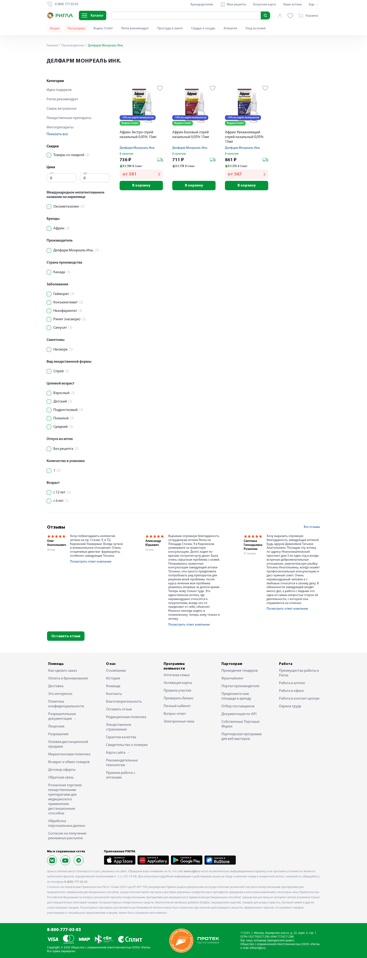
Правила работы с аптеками (120, 775)
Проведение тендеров (239, 671)
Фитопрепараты (60, 127)
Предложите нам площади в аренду (236, 696)
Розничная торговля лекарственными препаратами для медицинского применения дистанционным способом (65, 799)
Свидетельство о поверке (127, 745)
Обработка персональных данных (66, 823)
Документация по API (239, 714)
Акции (54, 28)
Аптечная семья (177, 675)
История (113, 678)
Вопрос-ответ (175, 714)
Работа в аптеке (292, 683)
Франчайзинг (232, 678)
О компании (116, 671)
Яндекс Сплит (103, 28)
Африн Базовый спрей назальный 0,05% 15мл (190, 134)
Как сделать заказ (62, 671)
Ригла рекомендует (135, 28)
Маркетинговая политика (69, 754)
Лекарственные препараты (69, 118)
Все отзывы (312, 527)
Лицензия (56, 726)
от (52, 173)
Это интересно (60, 694)
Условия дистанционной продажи (68, 744)
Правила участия (177, 691)
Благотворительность (124, 702)
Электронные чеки (179, 721)
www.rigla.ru (192, 871)
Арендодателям (201, 4)
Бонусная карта (264, 4)
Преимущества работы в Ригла (299, 673)
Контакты (114, 694)
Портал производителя (240, 686)
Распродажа (76, 28)
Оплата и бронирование (68, 678)
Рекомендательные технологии (122, 763)
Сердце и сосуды (203, 28)
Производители (72, 45)
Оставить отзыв (66, 636)
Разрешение (58, 734)
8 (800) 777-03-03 (76, 881)
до (85, 173)
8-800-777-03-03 (64, 930)
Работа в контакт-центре (299, 699)
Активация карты (178, 683)
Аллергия (230, 28)
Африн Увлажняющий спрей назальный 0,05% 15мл (244, 137)
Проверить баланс (179, 698)
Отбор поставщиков (237, 706)
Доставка (55, 686)
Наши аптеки (292, 4)
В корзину (141, 185)
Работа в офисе (291, 691)
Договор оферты (62, 770)
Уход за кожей (256, 28)
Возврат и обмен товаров (69, 762)
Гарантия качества (121, 737)
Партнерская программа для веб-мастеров (241, 736)
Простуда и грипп (170, 28)
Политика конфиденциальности (66, 704)
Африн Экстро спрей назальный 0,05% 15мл (138, 134)
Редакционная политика (126, 717)
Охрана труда (290, 706)
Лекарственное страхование (118, 727)
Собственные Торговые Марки (240, 724)
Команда (113, 686)
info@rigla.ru (258, 948)
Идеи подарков (59, 90)
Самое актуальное (62, 109)
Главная (52, 45)
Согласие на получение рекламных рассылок (67, 836)
